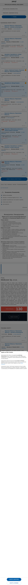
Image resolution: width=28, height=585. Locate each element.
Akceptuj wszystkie (14, 579)
